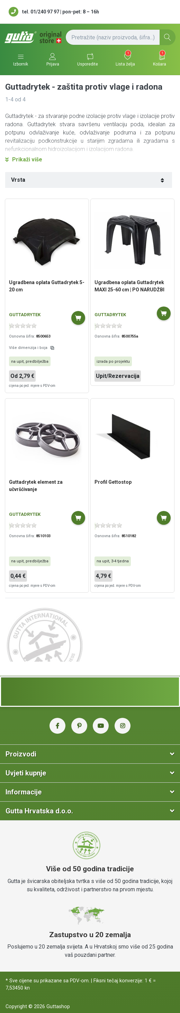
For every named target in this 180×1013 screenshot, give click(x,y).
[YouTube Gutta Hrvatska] (101, 726)
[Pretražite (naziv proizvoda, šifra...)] (120, 37)
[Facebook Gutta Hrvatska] (57, 726)
